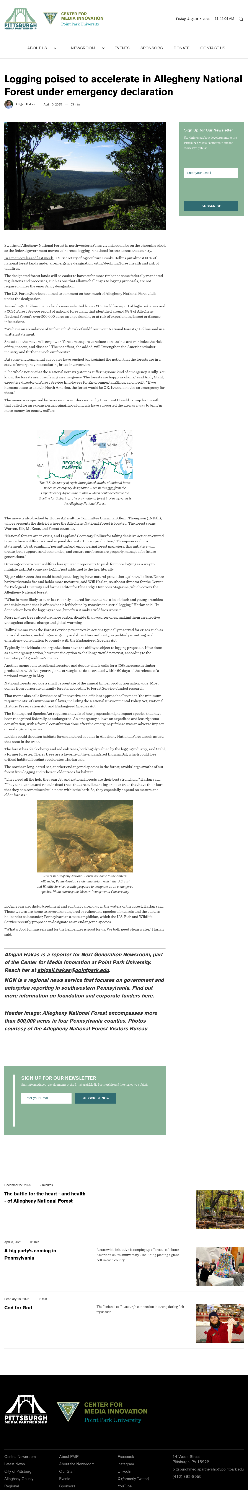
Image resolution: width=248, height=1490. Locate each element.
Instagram (126, 1463)
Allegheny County (18, 1478)
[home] (55, 19)
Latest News (14, 1463)
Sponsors (151, 47)
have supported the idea (111, 405)
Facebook (126, 1456)
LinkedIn (124, 1471)
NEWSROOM (83, 47)
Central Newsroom (20, 1456)
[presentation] (54, 1116)
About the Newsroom (77, 1463)
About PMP (68, 1456)
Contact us (212, 47)
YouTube (125, 1486)
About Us (37, 47)
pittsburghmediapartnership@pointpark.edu (208, 1469)
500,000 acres (53, 317)
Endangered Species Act (96, 640)
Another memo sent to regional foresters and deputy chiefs (52, 666)
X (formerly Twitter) (133, 1478)
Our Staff (67, 1471)
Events (122, 47)
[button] (39, 48)
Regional (11, 1486)
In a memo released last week (28, 258)
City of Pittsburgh (18, 1471)
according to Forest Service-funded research (107, 689)
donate (181, 47)
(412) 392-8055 (187, 1476)
